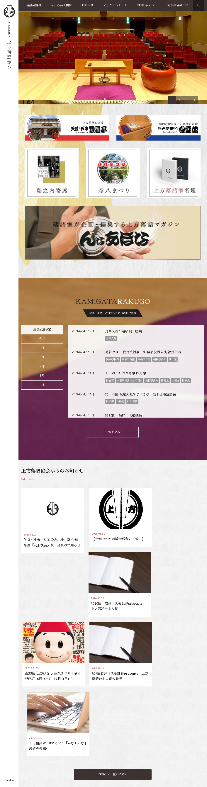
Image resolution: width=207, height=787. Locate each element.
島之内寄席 (27, 755)
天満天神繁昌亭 (147, 716)
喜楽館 (25, 750)
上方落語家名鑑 (61, 734)
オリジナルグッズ (115, 5)
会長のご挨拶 (181, 740)
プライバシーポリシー (32, 780)
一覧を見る (112, 385)
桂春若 (110, 333)
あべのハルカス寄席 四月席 (125, 326)
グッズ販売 (117, 740)
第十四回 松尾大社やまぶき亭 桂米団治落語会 (140, 347)
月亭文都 (111, 291)
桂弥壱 (120, 354)
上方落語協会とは (176, 5)
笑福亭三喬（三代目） (129, 333)
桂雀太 (186, 333)
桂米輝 (110, 354)
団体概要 (178, 750)
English (10, 780)
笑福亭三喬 (144, 312)
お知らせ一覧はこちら (113, 655)
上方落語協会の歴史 (184, 745)
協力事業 (26, 760)
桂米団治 (132, 354)
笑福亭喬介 (159, 312)
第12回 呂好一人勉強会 (123, 368)
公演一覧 (26, 740)
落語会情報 (33, 5)
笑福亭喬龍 (128, 312)
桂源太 (165, 333)
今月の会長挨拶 (61, 5)
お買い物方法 (118, 745)
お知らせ (87, 5)
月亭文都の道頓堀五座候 (123, 284)
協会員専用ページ (186, 716)
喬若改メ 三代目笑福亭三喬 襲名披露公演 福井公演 (143, 305)
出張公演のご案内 (152, 740)
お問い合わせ (146, 5)
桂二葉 (173, 312)
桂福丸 (175, 333)
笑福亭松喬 (112, 312)
